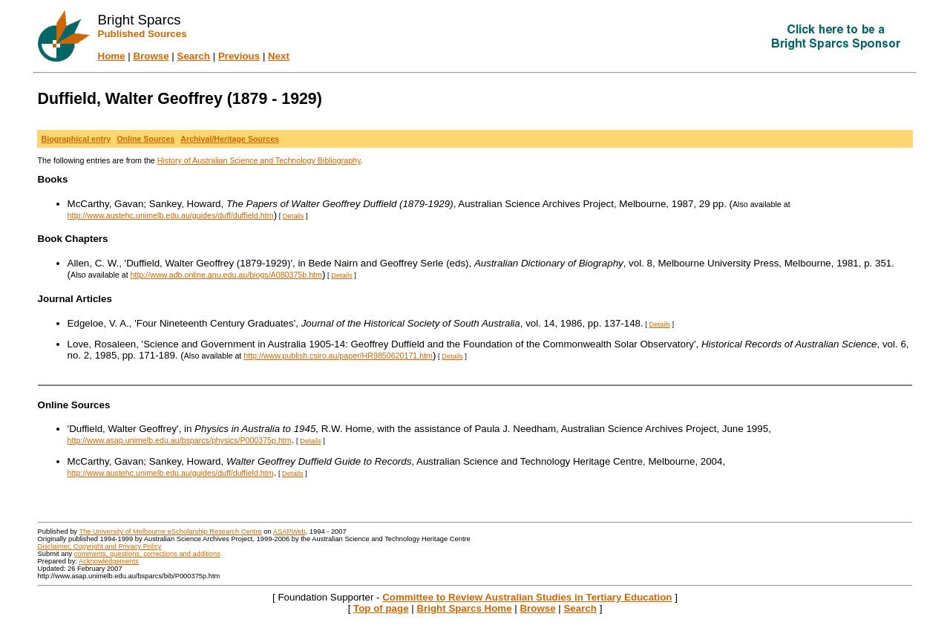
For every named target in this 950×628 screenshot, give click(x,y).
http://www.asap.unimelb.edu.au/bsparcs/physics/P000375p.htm (180, 440)
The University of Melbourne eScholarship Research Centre (170, 531)
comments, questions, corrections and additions (147, 553)
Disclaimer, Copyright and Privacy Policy (100, 546)
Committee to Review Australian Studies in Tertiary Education (527, 597)
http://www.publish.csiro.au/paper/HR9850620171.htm (338, 355)
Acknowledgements (109, 561)
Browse (151, 56)
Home (111, 56)
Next (278, 56)
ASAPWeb (289, 531)
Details (293, 216)
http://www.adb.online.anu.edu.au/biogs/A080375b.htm (226, 274)
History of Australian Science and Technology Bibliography (259, 160)
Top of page (381, 608)
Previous (239, 56)
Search (193, 56)
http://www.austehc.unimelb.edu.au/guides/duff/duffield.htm (171, 215)
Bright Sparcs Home (463, 608)
